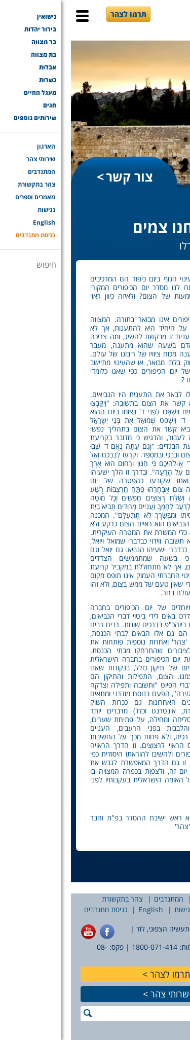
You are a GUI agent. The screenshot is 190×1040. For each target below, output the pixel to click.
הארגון (176, 899)
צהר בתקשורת (51, 899)
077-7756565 (163, 947)
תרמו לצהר (57, 14)
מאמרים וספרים (154, 909)
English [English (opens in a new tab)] (79, 909)
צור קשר (58, 176)
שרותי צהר (99, 994)
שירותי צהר (140, 899)
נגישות (112, 909)
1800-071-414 (83, 947)
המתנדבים (97, 899)
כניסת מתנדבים (34, 909)
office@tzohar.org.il (152, 938)
